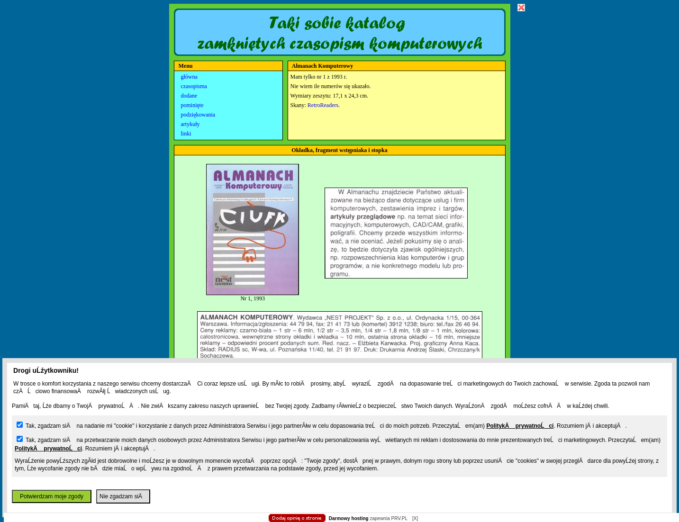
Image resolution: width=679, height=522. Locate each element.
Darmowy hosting (349, 518)
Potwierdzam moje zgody (51, 496)
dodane (189, 95)
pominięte (192, 105)
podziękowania (198, 114)
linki (186, 133)
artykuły (190, 124)
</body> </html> (339, 47)
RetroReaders (323, 105)
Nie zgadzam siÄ (123, 496)
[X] (415, 518)
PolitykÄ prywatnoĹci (519, 426)
